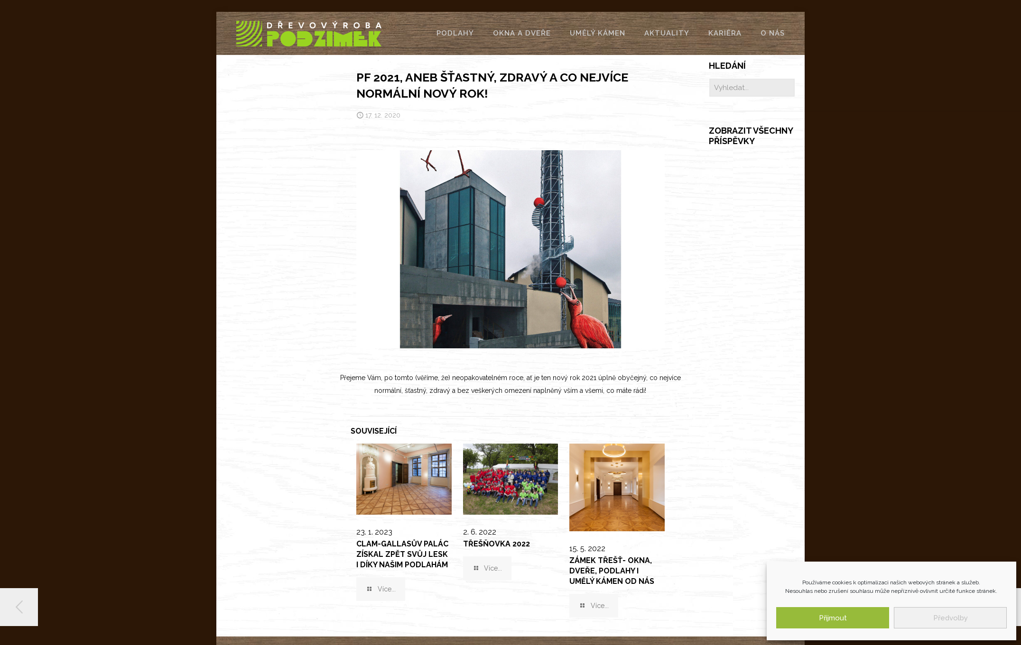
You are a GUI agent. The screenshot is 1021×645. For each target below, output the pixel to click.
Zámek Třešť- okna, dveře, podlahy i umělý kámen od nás (611, 571)
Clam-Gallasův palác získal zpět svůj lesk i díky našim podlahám (402, 554)
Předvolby (950, 618)
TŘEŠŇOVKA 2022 (496, 543)
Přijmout (833, 618)
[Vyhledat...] (752, 87)
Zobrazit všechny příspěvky (751, 136)
